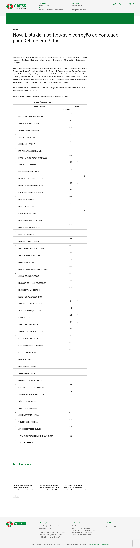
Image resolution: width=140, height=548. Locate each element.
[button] (131, 22)
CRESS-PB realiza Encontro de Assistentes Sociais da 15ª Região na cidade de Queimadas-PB (49, 488)
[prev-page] (14, 496)
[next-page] (17, 496)
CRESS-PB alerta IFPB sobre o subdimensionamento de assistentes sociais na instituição (23, 488)
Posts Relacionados (23, 464)
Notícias (15, 29)
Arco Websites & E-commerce (99, 544)
